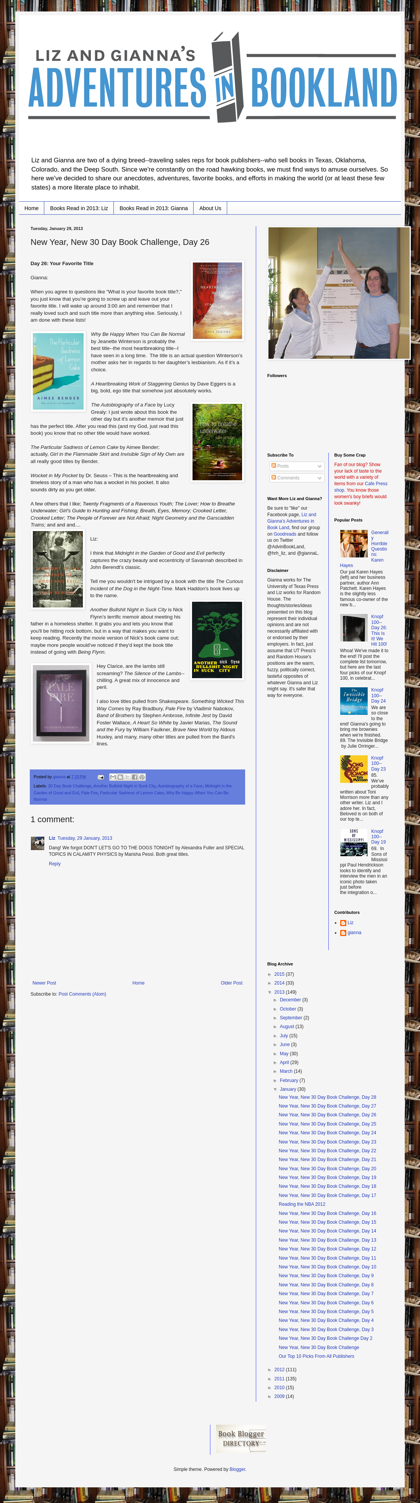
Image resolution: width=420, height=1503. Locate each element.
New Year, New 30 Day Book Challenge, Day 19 (327, 1177)
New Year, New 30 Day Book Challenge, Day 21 (327, 1159)
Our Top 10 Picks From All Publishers (316, 1356)
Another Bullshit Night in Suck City (125, 786)
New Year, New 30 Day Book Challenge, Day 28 (327, 1097)
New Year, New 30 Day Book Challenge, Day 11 (327, 1258)
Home (31, 208)
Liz (52, 838)
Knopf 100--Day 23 (378, 763)
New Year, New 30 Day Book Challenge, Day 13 (327, 1240)
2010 (280, 1387)
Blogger (237, 1469)
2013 (280, 992)
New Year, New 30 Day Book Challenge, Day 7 (326, 1293)
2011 (280, 1379)
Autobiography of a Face (180, 786)
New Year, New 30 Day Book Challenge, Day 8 (326, 1285)
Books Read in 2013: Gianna (154, 208)
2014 (280, 983)
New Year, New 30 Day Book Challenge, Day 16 (327, 1213)
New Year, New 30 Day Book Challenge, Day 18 (327, 1186)
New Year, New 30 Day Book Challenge (319, 1347)
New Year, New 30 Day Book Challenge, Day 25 (327, 1124)
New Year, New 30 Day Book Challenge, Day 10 (327, 1267)
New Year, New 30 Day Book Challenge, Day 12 (327, 1249)
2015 (280, 974)
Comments (285, 478)
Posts (280, 466)
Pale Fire (89, 792)
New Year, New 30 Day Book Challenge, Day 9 (326, 1275)
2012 (280, 1369)
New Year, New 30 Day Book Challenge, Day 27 (327, 1106)
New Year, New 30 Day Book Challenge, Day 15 (327, 1222)
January (288, 1089)
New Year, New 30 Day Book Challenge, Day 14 (327, 1231)
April (285, 1062)
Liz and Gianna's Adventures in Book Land (291, 521)
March (287, 1071)
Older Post (231, 983)
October (288, 1009)
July (284, 1035)
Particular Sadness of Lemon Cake (132, 792)
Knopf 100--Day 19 (378, 837)
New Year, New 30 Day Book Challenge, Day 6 (326, 1302)
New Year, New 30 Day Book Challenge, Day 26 (327, 1115)
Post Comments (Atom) (82, 994)
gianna (355, 932)
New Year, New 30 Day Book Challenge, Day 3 (326, 1329)
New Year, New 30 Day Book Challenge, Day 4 (326, 1320)
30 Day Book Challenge (69, 786)
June (285, 1044)
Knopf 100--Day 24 (378, 695)
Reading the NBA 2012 (302, 1204)
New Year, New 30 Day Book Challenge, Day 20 (327, 1168)
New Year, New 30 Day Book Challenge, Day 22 (327, 1150)
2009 (280, 1396)
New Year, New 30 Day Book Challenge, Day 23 (327, 1142)
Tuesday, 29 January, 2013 (85, 838)
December (291, 1000)
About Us (210, 208)
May (285, 1053)
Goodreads (285, 534)
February (289, 1080)
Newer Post (44, 983)
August (288, 1026)
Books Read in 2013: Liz (79, 208)
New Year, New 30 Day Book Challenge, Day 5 (326, 1311)
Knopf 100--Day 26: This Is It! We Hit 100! (379, 630)
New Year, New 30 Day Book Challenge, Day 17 (327, 1195)
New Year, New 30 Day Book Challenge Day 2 (325, 1338)
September (292, 1017)
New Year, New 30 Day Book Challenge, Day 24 (327, 1132)
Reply (55, 863)
